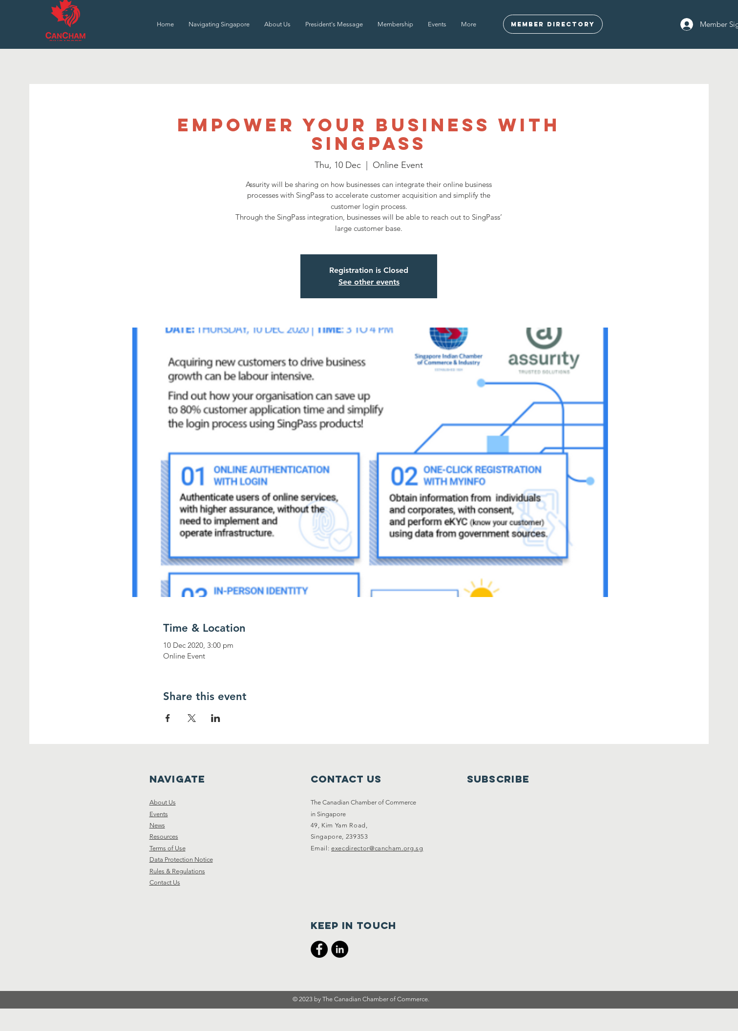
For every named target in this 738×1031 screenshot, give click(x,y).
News (157, 825)
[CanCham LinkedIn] (339, 949)
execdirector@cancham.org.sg (377, 848)
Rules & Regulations (177, 871)
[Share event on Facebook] (167, 718)
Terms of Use (167, 848)
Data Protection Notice (181, 859)
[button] (219, 24)
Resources (163, 836)
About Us (162, 802)
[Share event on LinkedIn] (215, 718)
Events (158, 814)
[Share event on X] (191, 718)
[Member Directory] (553, 24)
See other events (369, 282)
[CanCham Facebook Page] (319, 949)
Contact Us (164, 882)
